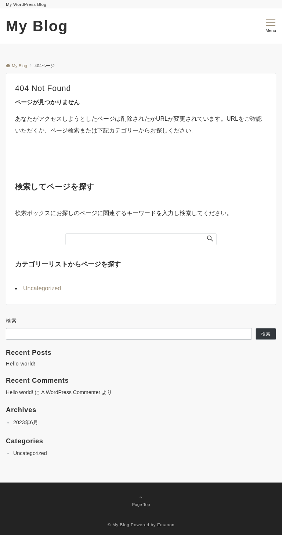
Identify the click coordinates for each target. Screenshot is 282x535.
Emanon (165, 524)
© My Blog (119, 524)
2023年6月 (25, 422)
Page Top (141, 500)
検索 (11, 321)
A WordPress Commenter (70, 392)
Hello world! (21, 364)
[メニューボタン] (270, 26)
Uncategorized (42, 288)
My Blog (37, 26)
